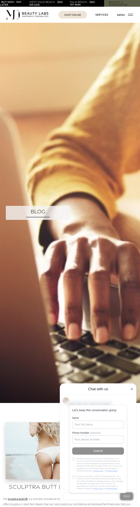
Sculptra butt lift (18, 499)
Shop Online (72, 15)
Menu (125, 14)
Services (101, 14)
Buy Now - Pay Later (10, 3)
